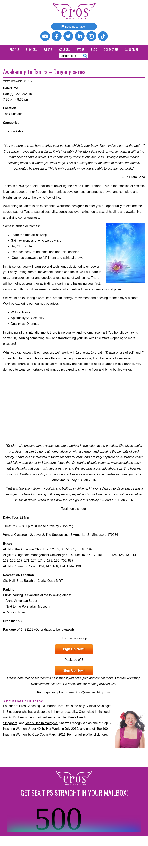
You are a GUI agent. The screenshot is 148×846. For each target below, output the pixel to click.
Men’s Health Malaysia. (41, 723)
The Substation (13, 114)
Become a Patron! (74, 26)
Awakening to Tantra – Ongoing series (44, 71)
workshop (17, 131)
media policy (97, 684)
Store (80, 49)
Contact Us (111, 49)
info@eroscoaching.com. (93, 692)
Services (31, 49)
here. (83, 508)
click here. (101, 734)
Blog (94, 49)
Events (48, 49)
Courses (64, 49)
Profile (14, 49)
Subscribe (131, 49)
